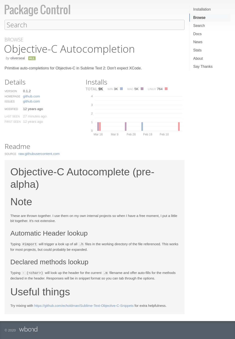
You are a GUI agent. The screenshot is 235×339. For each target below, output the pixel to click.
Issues (10, 101)
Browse (199, 18)
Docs (197, 34)
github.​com (31, 96)
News (197, 42)
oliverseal (17, 58)
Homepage (12, 96)
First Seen (13, 121)
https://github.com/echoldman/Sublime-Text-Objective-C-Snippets (84, 305)
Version (11, 91)
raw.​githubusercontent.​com (39, 153)
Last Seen (12, 116)
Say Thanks (203, 66)
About (198, 58)
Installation (202, 9)
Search (199, 26)
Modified (11, 109)
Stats (197, 50)
